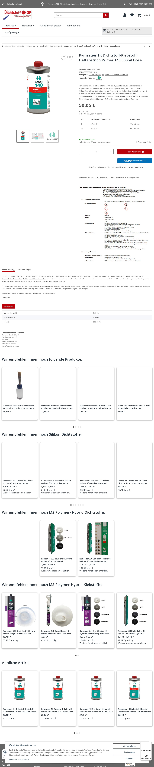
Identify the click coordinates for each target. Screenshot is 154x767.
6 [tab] (83, 505)
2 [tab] (76, 427)
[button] (124, 15)
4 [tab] (80, 427)
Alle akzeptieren (129, 746)
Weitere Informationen (133, 167)
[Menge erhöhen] (110, 151)
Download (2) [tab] (24, 269)
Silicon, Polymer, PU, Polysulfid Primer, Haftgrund (108, 74)
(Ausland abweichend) (103, 142)
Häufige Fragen (12, 32)
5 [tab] (80, 505)
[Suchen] (78, 15)
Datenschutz (24, 760)
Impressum (13, 760)
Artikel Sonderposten (50, 25)
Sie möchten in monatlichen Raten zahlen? (115, 167)
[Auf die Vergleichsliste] (63, 57)
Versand (98, 114)
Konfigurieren (129, 752)
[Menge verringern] (81, 151)
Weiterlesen (8, 306)
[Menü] (150, 743)
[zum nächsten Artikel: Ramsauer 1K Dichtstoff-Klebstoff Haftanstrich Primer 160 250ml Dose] (149, 46)
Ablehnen (129, 758)
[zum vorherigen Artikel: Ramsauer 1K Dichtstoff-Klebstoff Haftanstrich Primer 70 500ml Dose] (144, 46)
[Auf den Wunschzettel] (70, 57)
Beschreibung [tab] (8, 269)
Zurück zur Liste (9, 46)
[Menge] (96, 151)
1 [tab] (73, 427)
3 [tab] (78, 427)
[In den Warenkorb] (134, 151)
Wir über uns (73, 25)
